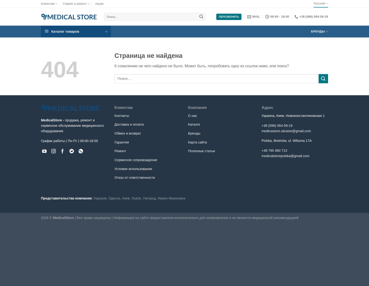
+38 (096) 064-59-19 (277, 125)
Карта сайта (197, 142)
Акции (99, 3)
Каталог (194, 124)
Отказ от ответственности (135, 177)
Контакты (122, 116)
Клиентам (49, 4)
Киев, (126, 198)
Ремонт (120, 151)
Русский (321, 3)
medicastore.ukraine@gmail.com (286, 131)
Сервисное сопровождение (136, 160)
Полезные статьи (201, 151)
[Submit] (201, 17)
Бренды (319, 31)
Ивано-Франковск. (172, 198)
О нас (192, 116)
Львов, (137, 198)
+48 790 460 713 (274, 150)
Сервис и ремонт (76, 4)
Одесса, (114, 198)
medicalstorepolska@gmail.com (285, 156)
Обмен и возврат (128, 133)
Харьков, (101, 198)
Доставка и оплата (129, 124)
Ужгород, (150, 198)
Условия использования (133, 169)
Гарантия (122, 142)
